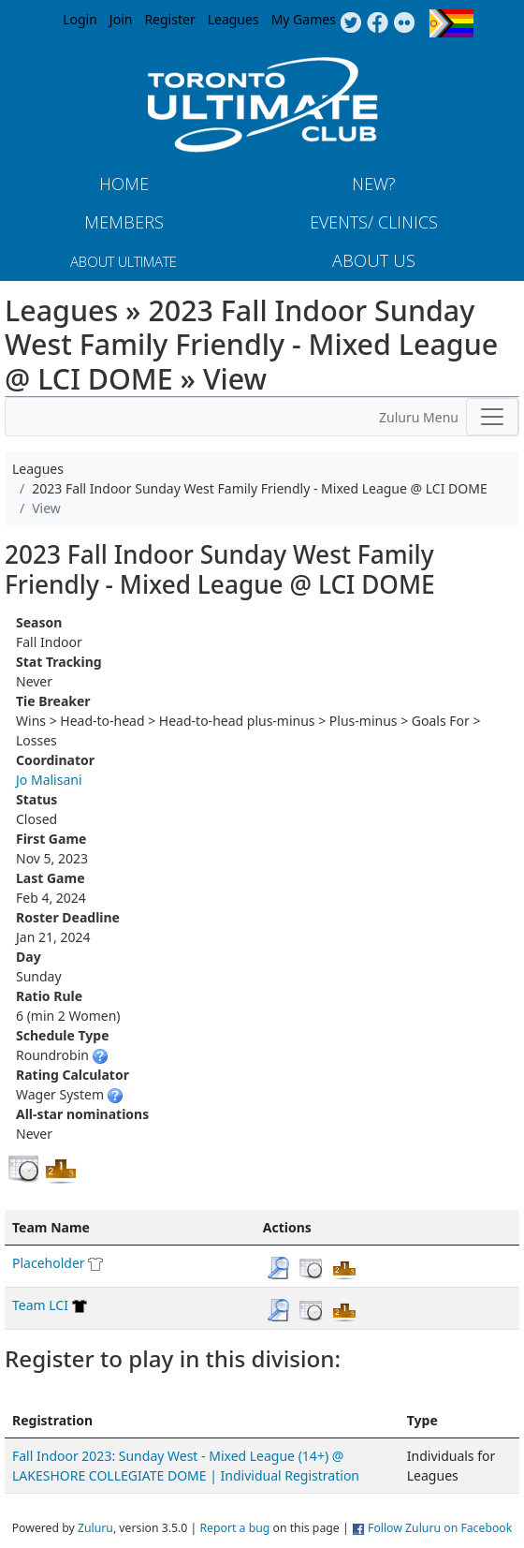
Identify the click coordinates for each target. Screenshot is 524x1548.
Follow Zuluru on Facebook (440, 1528)
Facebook (377, 23)
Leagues (233, 19)
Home (124, 183)
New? (374, 183)
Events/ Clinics (374, 222)
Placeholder (48, 1263)
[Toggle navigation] (492, 416)
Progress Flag (451, 23)
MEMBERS (124, 222)
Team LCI (40, 1305)
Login (80, 19)
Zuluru (95, 1528)
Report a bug (234, 1528)
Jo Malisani (49, 780)
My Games (303, 19)
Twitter (350, 23)
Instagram (404, 23)
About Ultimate (123, 261)
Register (169, 19)
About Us (373, 260)
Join (121, 19)
